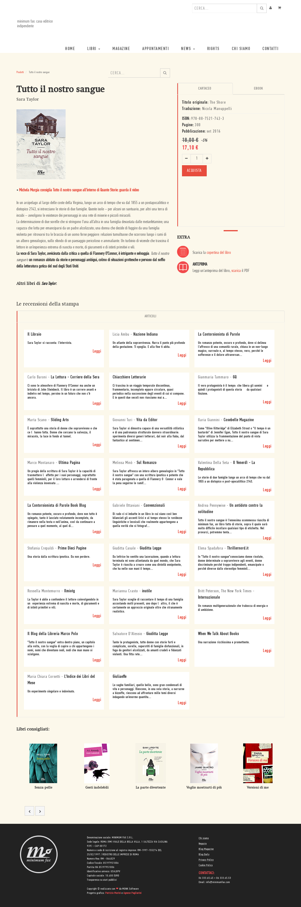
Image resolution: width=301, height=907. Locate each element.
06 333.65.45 (206, 877)
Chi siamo (204, 838)
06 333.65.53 (223, 877)
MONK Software (130, 888)
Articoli (150, 316)
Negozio (203, 843)
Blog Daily (204, 854)
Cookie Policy (206, 865)
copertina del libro (219, 253)
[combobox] (224, 8)
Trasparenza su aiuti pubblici (102, 879)
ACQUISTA (194, 170)
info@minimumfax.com (218, 882)
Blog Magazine (206, 849)
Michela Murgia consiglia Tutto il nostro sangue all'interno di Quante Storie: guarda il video (79, 190)
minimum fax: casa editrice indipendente (34, 23)
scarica (236, 271)
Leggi (97, 351)
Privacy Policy (206, 859)
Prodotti (20, 72)
